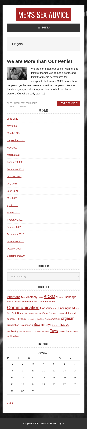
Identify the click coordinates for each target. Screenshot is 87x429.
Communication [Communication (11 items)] (23, 307)
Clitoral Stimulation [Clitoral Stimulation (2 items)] (23, 301)
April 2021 (12, 205)
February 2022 (15, 162)
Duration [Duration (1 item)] (31, 313)
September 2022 (16, 140)
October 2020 (14, 248)
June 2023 (12, 118)
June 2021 (12, 191)
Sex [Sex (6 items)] (36, 324)
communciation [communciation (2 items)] (48, 301)
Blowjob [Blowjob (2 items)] (60, 297)
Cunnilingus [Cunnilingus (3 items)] (64, 308)
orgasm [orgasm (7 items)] (67, 318)
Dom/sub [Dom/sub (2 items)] (12, 313)
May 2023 (12, 126)
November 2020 (15, 241)
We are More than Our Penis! (39, 61)
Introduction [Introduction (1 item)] (31, 319)
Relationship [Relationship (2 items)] (26, 325)
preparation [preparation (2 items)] (13, 325)
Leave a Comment (68, 103)
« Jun (10, 402)
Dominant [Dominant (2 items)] (22, 313)
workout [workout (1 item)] (15, 336)
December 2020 (15, 234)
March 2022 (13, 154)
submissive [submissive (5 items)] (60, 325)
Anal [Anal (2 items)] (23, 297)
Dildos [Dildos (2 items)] (75, 308)
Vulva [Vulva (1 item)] (76, 331)
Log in (61, 423)
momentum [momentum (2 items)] (54, 319)
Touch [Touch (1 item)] (47, 331)
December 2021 (15, 169)
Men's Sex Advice (43, 14)
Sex (23, 103)
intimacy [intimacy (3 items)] (21, 318)
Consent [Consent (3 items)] (45, 308)
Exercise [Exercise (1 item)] (38, 313)
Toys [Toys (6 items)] (54, 331)
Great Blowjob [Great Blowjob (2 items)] (49, 313)
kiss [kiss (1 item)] (38, 319)
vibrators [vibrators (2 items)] (68, 331)
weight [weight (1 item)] (9, 336)
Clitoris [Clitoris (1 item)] (36, 302)
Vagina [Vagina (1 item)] (61, 331)
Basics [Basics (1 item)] (40, 297)
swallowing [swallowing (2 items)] (12, 331)
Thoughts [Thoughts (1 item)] (32, 331)
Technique (31, 103)
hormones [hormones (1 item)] (61, 313)
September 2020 (16, 255)
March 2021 (13, 212)
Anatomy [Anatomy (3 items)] (31, 297)
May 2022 (12, 147)
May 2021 (12, 198)
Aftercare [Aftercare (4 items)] (13, 297)
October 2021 (14, 176)
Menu (46, 27)
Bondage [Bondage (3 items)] (70, 297)
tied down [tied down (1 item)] (40, 331)
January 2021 (14, 227)
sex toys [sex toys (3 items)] (46, 324)
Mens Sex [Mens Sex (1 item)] (44, 319)
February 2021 (15, 219)
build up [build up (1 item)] (10, 302)
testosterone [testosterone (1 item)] (24, 331)
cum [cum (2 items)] (53, 308)
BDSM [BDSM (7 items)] (49, 296)
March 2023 (13, 133)
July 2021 (12, 183)
